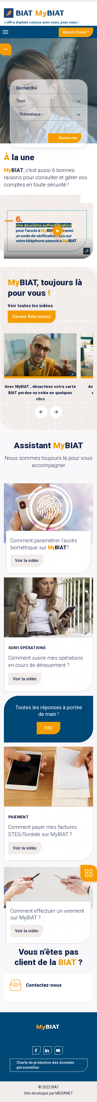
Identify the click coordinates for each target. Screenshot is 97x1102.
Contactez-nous (44, 985)
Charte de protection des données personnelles (45, 1065)
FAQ (48, 727)
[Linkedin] (47, 1050)
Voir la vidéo (27, 560)
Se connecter (92, 12)
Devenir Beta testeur (31, 316)
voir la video (40, 352)
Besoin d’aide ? (76, 32)
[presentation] (41, 412)
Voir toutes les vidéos (30, 306)
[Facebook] (36, 1050)
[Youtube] (59, 1050)
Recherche (68, 138)
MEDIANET (64, 1093)
